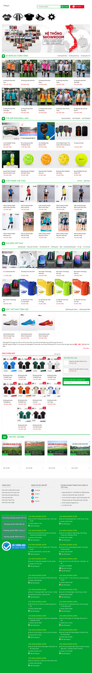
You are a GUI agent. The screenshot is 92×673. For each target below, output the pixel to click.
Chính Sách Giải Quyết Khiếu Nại (10, 495)
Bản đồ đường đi (35, 526)
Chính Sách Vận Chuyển (8, 502)
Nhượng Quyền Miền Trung (14, 530)
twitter (36, 497)
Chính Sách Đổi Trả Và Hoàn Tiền (10, 492)
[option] (46, 38)
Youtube (37, 501)
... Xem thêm (85, 348)
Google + (37, 494)
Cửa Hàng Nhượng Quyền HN (14, 518)
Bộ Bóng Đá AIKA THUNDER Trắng (52, 376)
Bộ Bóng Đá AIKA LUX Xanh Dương (37, 426)
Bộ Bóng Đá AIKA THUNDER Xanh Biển (8, 376)
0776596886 (68, 566)
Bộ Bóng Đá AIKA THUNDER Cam (22, 401)
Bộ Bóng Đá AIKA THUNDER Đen (22, 376)
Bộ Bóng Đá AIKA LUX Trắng (52, 401)
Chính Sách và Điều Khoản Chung (11, 490)
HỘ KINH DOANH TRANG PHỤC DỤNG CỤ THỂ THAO (74, 486)
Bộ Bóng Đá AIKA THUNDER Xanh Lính (37, 376)
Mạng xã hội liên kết (39, 485)
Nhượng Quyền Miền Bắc (14, 524)
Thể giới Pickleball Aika (18, 19)
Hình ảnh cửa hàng (67, 568)
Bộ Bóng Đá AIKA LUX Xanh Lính (22, 426)
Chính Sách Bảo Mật (7, 497)
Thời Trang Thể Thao (16, 181)
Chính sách (6, 485)
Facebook (37, 490)
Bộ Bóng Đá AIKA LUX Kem (37, 401)
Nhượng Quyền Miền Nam (14, 537)
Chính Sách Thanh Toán (8, 500)
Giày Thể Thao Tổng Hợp (51, 19)
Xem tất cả (57, 354)
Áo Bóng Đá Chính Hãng (7, 19)
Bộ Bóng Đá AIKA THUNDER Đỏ (8, 401)
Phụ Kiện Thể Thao (14, 243)
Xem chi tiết (6, 468)
